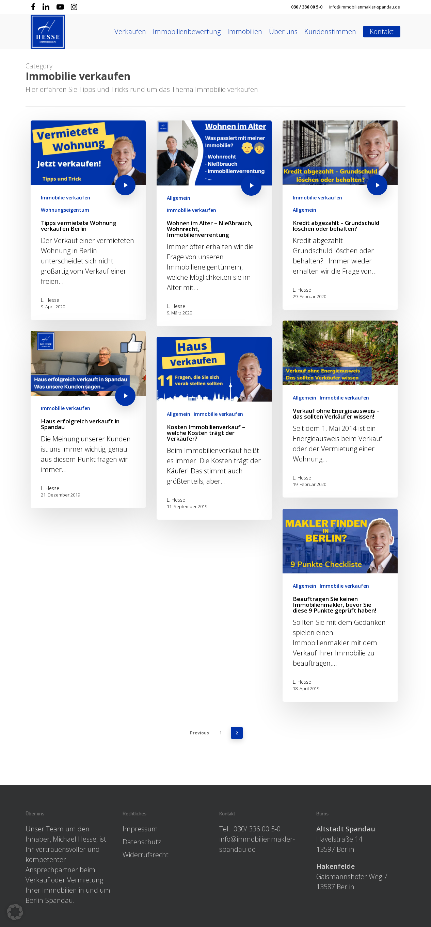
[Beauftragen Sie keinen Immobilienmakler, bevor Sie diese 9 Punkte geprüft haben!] (340, 629)
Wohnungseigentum (65, 210)
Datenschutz (142, 841)
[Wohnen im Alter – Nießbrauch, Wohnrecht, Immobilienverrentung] (214, 223)
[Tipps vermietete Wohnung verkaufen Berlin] (88, 220)
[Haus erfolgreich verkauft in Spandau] (88, 422)
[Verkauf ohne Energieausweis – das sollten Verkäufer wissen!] (340, 433)
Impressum (140, 828)
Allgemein (178, 198)
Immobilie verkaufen (65, 197)
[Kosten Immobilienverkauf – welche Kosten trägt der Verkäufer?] (214, 436)
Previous (199, 733)
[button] (15, 912)
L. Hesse (50, 300)
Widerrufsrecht (146, 854)
